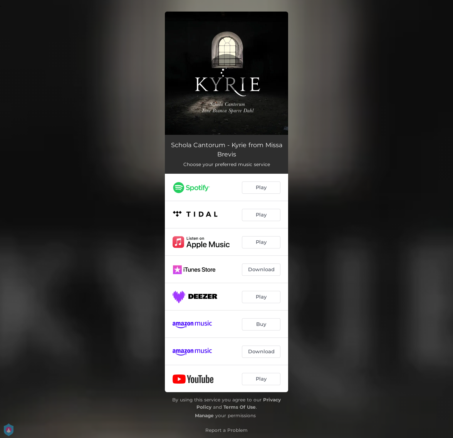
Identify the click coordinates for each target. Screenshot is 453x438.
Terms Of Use (239, 407)
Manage (204, 415)
